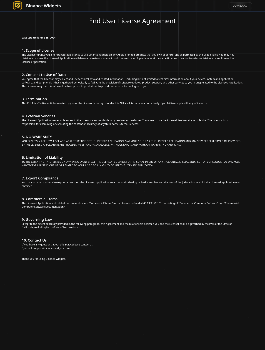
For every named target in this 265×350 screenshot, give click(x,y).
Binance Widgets (43, 6)
